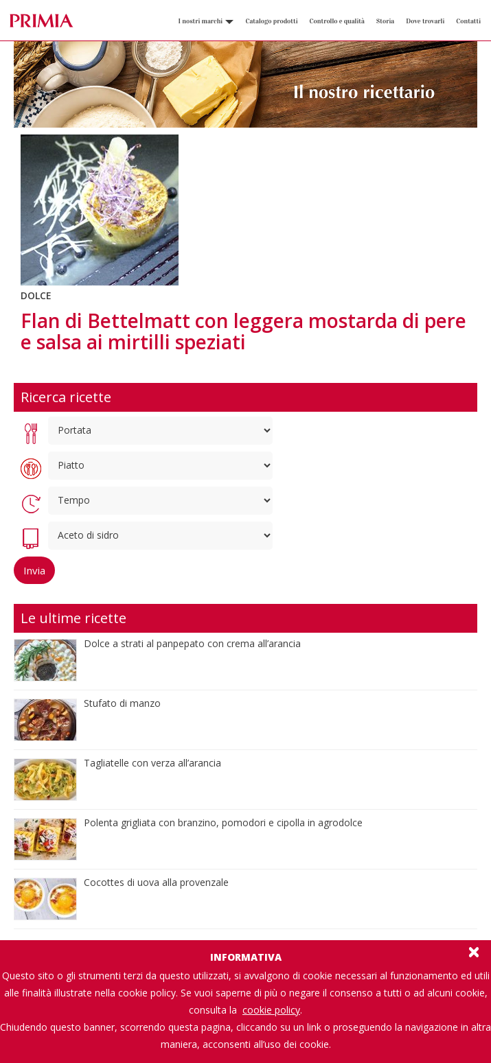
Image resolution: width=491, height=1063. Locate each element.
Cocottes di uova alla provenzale (156, 882)
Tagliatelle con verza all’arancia (152, 762)
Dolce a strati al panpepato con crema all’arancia (192, 643)
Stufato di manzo (122, 703)
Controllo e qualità (337, 21)
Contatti (468, 21)
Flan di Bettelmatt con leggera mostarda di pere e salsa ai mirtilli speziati (243, 331)
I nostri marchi (205, 21)
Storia (385, 21)
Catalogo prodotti (271, 21)
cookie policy (271, 1009)
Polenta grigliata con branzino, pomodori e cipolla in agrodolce (223, 822)
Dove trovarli (425, 21)
